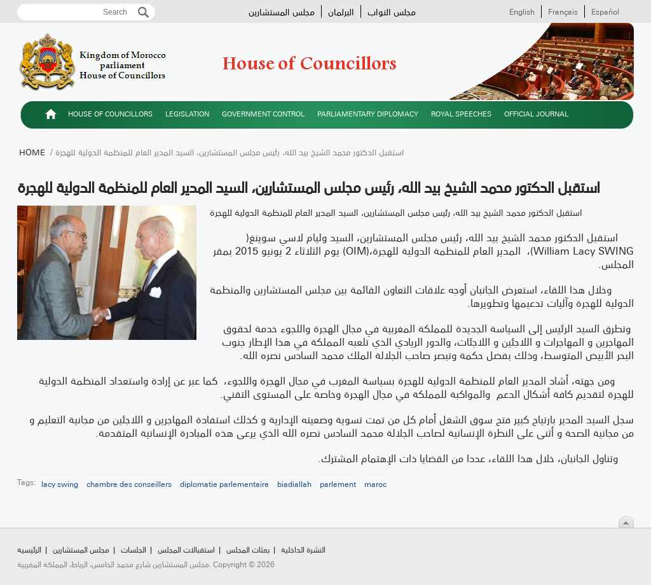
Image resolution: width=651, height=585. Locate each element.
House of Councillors (110, 113)
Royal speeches (461, 113)
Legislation (187, 113)
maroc (375, 483)
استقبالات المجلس (186, 549)
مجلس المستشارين (282, 11)
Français (563, 11)
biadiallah (294, 483)
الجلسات (133, 549)
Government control (263, 113)
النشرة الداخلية (303, 549)
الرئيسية (51, 115)
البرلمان (341, 11)
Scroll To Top (626, 522)
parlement (338, 483)
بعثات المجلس (248, 549)
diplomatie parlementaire (224, 483)
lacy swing (59, 483)
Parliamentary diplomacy (367, 113)
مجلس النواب (391, 11)
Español (605, 11)
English (522, 11)
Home (32, 151)
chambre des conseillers (129, 483)
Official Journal (536, 113)
